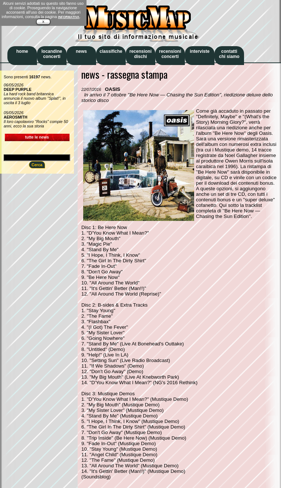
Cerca (37, 165)
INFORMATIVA (68, 17)
